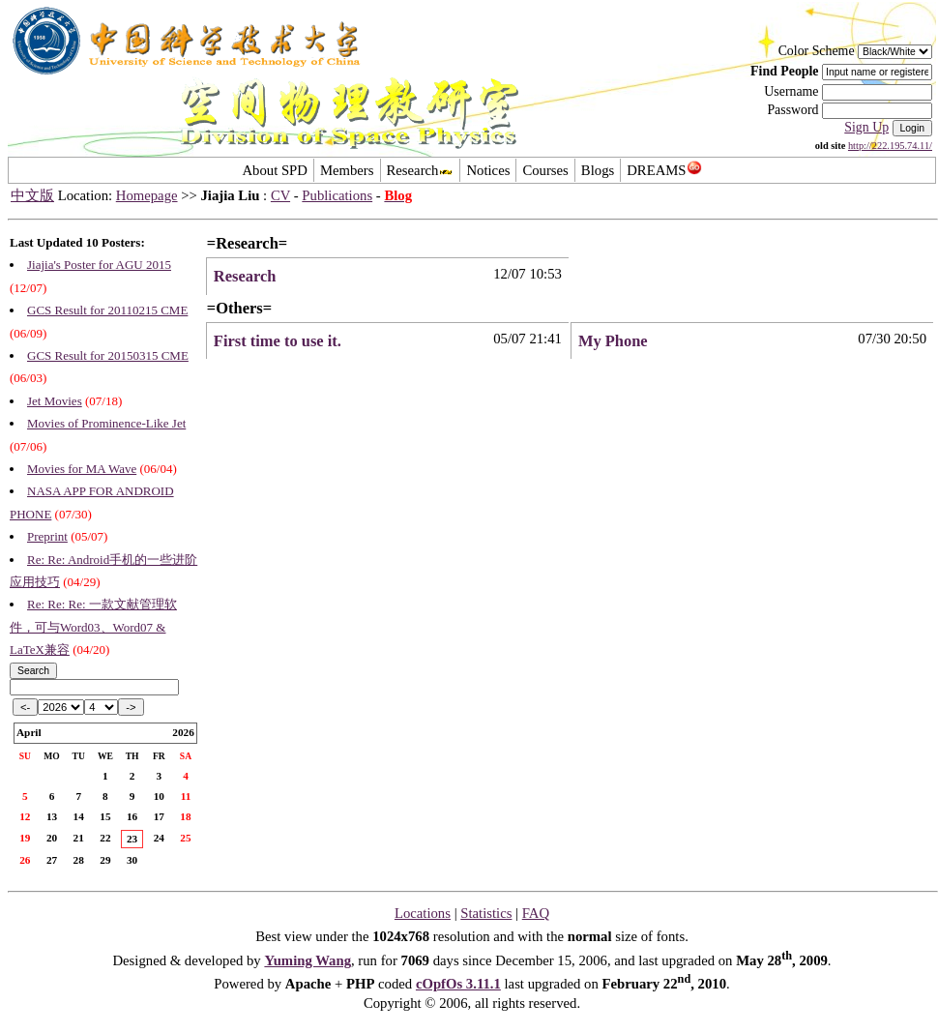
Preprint (47, 536)
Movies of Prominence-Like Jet (106, 423)
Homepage (147, 195)
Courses (545, 170)
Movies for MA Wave (81, 468)
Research (420, 170)
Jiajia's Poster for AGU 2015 (99, 264)
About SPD (274, 170)
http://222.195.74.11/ (890, 145)
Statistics (486, 913)
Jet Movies (54, 401)
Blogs (597, 170)
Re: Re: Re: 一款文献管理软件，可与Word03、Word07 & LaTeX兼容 (93, 627)
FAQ (535, 913)
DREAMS (664, 170)
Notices (488, 170)
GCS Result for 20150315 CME (108, 355)
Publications (337, 195)
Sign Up (866, 127)
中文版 (32, 195)
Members (347, 170)
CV (280, 195)
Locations (423, 913)
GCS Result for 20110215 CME (107, 310)
